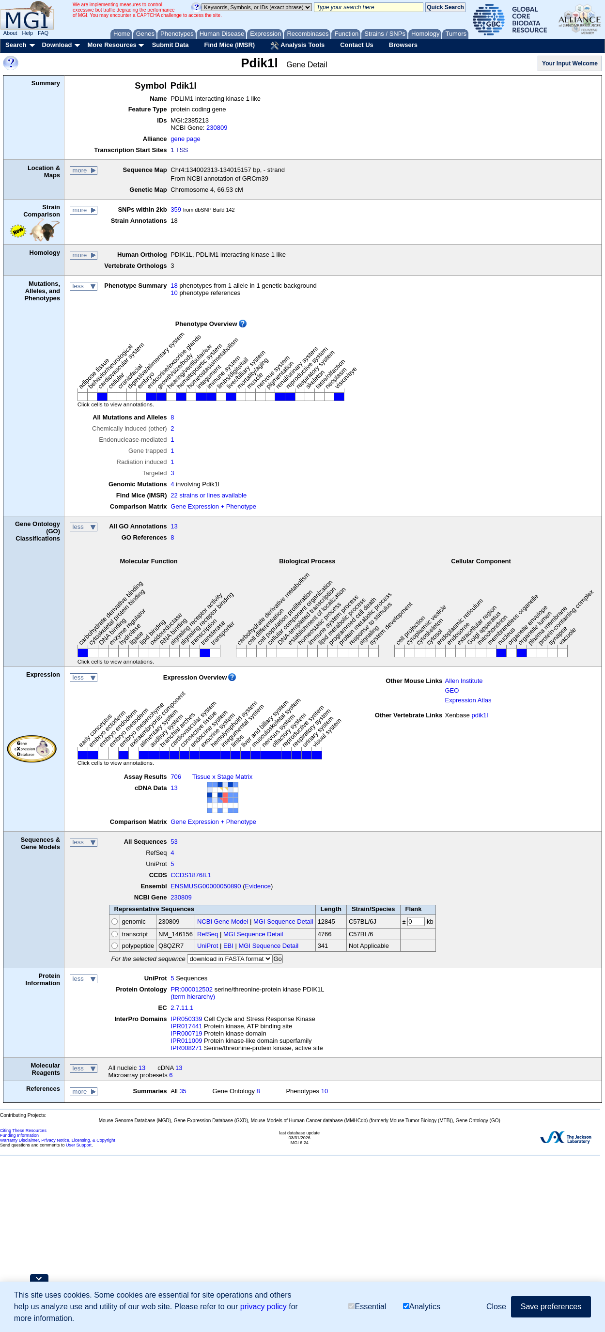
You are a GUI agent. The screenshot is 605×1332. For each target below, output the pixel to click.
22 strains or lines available (209, 495)
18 (174, 285)
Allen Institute (463, 680)
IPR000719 (186, 1033)
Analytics (421, 1306)
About (10, 33)
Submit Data (170, 44)
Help (27, 33)
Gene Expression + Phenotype (213, 506)
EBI (228, 945)
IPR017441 (186, 1026)
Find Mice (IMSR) (229, 44)
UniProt (207, 945)
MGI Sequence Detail (283, 921)
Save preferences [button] (551, 1306)
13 (174, 526)
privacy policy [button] (263, 1306)
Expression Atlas (468, 700)
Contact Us (356, 44)
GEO (452, 690)
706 (176, 776)
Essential (367, 1306)
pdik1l (479, 715)
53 (174, 841)
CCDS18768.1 (191, 875)
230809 (216, 127)
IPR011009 (186, 1040)
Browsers (403, 44)
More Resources (111, 44)
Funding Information (19, 1135)
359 (176, 209)
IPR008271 (186, 1048)
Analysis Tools (297, 45)
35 (182, 1091)
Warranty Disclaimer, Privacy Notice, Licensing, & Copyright (57, 1140)
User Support (79, 1145)
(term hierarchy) (193, 996)
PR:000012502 (192, 989)
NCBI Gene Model (222, 921)
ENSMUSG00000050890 (206, 886)
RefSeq (207, 934)
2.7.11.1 (182, 1007)
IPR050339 (186, 1018)
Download (57, 44)
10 (174, 292)
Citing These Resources (23, 1130)
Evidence (258, 886)
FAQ (43, 33)
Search (15, 44)
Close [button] (496, 1306)
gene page (185, 138)
